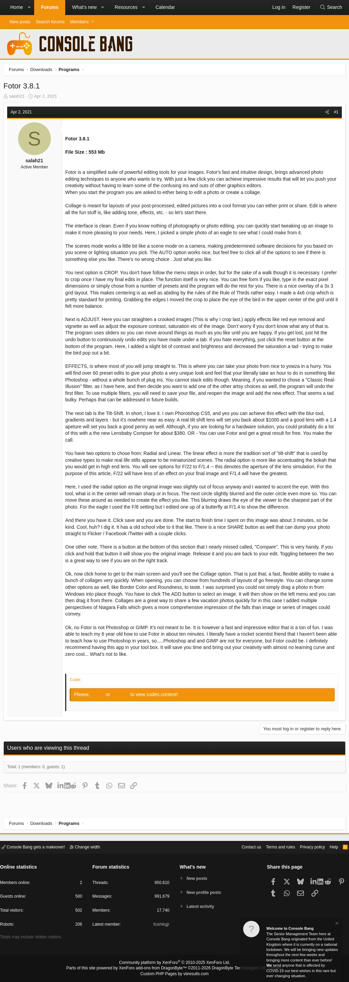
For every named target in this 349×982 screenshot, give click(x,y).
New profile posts (205, 892)
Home (16, 7)
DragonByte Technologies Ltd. (234, 969)
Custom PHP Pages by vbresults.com (174, 974)
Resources (126, 7)
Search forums (50, 21)
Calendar (165, 7)
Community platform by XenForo (174, 964)
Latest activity (202, 907)
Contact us (240, 846)
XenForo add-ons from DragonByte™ (155, 969)
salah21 (19, 97)
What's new (84, 7)
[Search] (331, 7)
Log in (100, 696)
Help (329, 846)
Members (79, 21)
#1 (334, 113)
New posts (20, 21)
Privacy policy (306, 846)
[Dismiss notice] (336, 924)
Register (122, 696)
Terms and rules (272, 846)
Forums (49, 7)
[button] (29, 7)
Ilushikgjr (160, 925)
